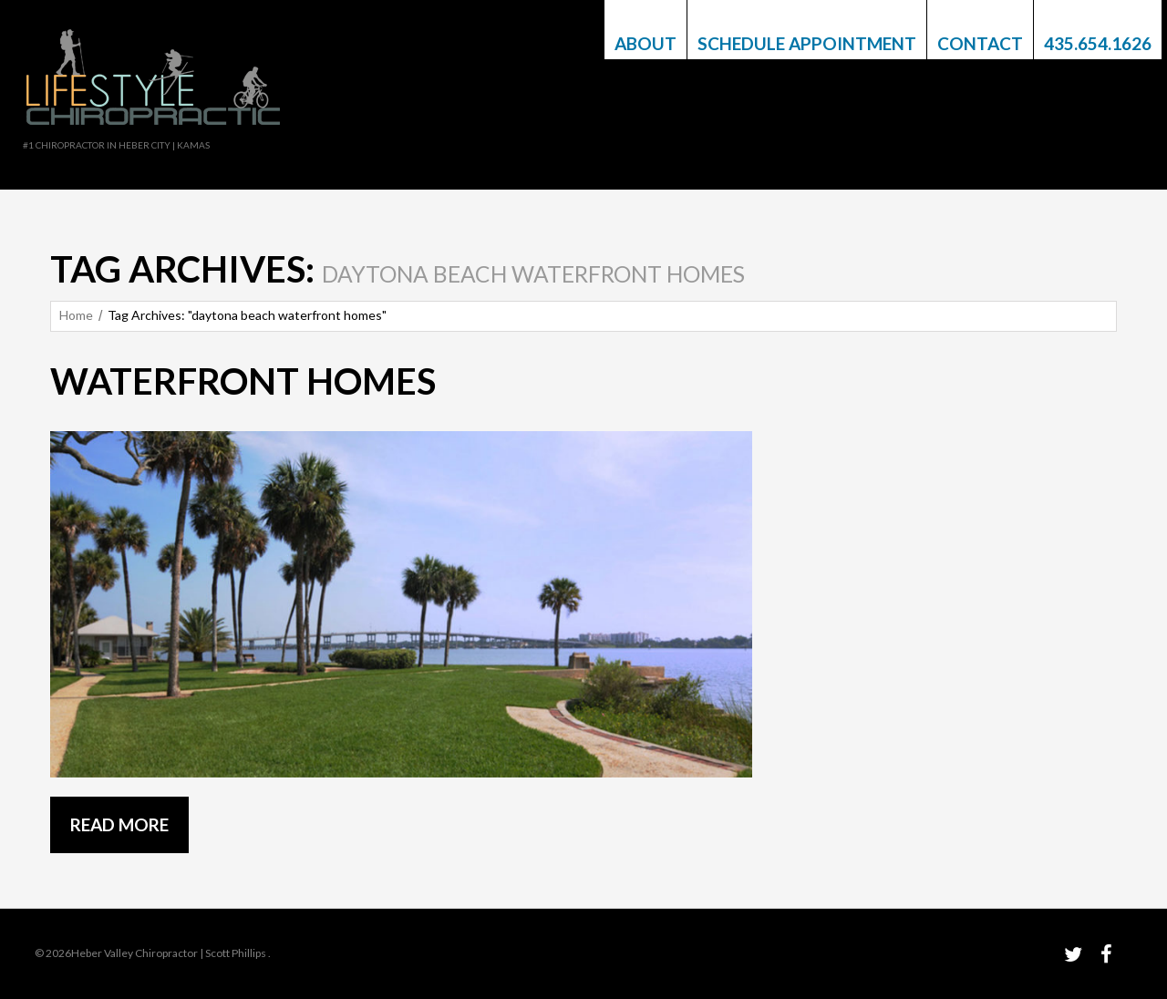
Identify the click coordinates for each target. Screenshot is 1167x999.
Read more (119, 824)
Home (76, 315)
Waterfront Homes (243, 381)
